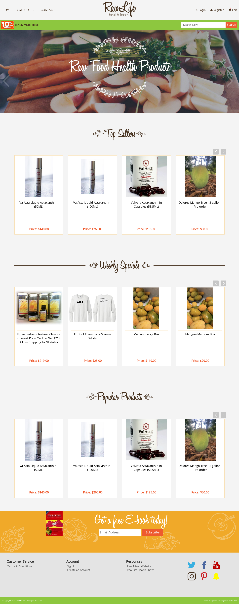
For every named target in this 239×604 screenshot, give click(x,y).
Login (200, 10)
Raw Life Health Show (140, 570)
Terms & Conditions (19, 566)
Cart (232, 10)
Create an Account (78, 570)
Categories (26, 10)
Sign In (71, 566)
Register (217, 10)
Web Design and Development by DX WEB (220, 601)
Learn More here (27, 25)
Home (6, 10)
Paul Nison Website (139, 566)
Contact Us (50, 10)
